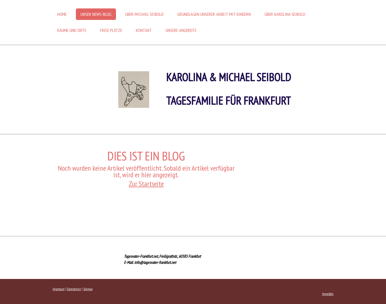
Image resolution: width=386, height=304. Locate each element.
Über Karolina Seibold (285, 14)
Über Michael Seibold (144, 14)
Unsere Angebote (181, 30)
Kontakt (144, 30)
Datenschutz (74, 289)
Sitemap (87, 289)
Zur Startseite (146, 183)
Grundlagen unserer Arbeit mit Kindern (214, 14)
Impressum (59, 289)
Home (62, 14)
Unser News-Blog (95, 14)
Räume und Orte (71, 30)
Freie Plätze (111, 30)
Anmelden (328, 294)
